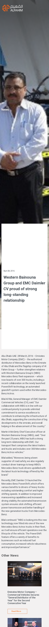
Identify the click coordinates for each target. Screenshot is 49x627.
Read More (16, 611)
